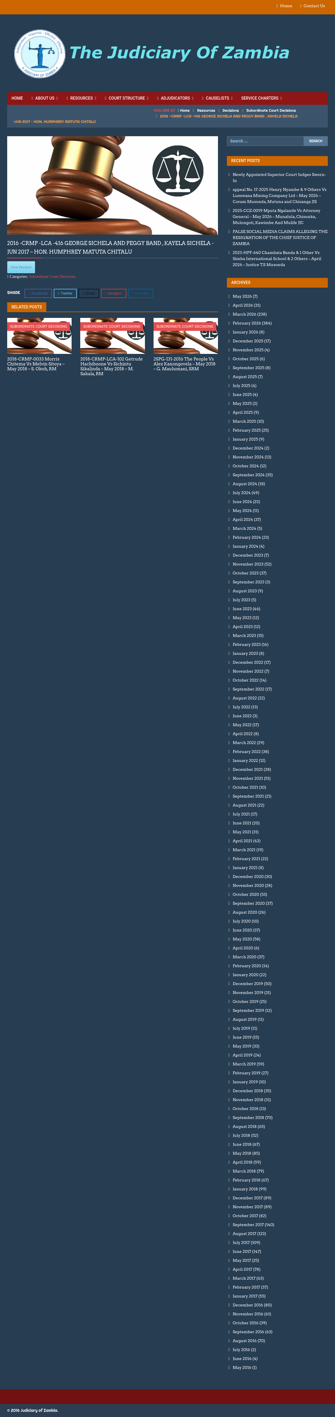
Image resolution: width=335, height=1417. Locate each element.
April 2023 (242, 626)
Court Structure (125, 98)
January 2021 (245, 867)
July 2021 (241, 814)
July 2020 (242, 921)
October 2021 (245, 787)
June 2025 (242, 394)
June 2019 (242, 1037)
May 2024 (242, 510)
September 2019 (248, 1010)
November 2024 (248, 457)
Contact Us (314, 5)
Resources (79, 98)
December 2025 (248, 341)
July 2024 (241, 492)
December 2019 (248, 983)
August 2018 (244, 1126)
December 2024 (248, 448)
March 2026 (244, 314)
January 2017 (245, 1296)
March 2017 (244, 1278)
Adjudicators (173, 98)
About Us (43, 98)
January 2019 (245, 1082)
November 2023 (248, 564)
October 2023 (246, 573)
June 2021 (242, 823)
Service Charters (259, 98)
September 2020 (249, 903)
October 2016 (245, 1323)
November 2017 (248, 1206)
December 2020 (248, 876)
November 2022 (248, 671)
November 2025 (248, 350)
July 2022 (241, 707)
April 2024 (243, 519)
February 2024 (247, 537)
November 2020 (248, 885)
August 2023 (245, 591)
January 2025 (245, 439)
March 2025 (244, 421)
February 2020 (247, 965)
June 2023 (242, 608)
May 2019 (242, 1046)
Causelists (215, 98)
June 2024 (242, 501)
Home (286, 5)
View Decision (21, 267)
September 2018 (248, 1117)
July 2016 (241, 1349)
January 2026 (245, 332)
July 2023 (241, 599)
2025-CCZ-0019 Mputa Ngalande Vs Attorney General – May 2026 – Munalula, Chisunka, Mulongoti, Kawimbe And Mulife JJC (276, 216)
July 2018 (241, 1135)
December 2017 (248, 1198)
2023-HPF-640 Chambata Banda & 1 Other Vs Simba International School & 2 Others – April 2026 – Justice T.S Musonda (277, 258)
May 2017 (242, 1260)
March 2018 (244, 1171)
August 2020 (245, 912)
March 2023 (244, 635)
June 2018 (242, 1144)
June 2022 (242, 716)
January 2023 (245, 653)
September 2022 (248, 689)
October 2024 (246, 466)
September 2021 (248, 796)
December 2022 (248, 662)
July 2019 (241, 1028)
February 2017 (246, 1287)
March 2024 (244, 528)
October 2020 (246, 894)
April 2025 (243, 412)
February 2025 (247, 430)
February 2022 (247, 751)
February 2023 (247, 644)
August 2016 (244, 1340)
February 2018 (247, 1180)
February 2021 (246, 858)
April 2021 (242, 841)
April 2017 (242, 1269)
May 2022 (242, 724)
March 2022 (244, 742)
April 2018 (242, 1162)
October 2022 (246, 680)
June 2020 (242, 930)
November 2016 (248, 1314)
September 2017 (248, 1224)
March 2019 (244, 1064)
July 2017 (241, 1242)
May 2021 (242, 832)
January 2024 (245, 546)
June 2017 (242, 1251)
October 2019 (246, 1001)
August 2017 (244, 1233)
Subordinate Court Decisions (271, 110)
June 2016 (242, 1358)
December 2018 (248, 1090)
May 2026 (242, 296)
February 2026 (247, 323)
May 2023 (242, 617)
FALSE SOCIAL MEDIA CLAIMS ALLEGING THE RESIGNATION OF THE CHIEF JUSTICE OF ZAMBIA (280, 237)
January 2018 (245, 1189)
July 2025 (241, 385)
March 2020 (244, 957)
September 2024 (249, 475)
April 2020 (243, 948)
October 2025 (246, 358)
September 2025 (248, 367)
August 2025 (245, 376)
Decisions (231, 110)
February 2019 (247, 1073)
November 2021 (248, 778)
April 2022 (242, 733)
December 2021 (248, 769)
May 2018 (242, 1153)
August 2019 (244, 1019)
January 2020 (245, 974)
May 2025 (242, 403)
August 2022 (245, 698)
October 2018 (246, 1108)
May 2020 (242, 939)
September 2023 (248, 582)
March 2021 (244, 849)
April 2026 (243, 305)
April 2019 (242, 1055)
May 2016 (242, 1367)
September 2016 (248, 1331)
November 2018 (248, 1099)
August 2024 (245, 483)
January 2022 (245, 760)
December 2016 (248, 1305)
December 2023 (248, 555)
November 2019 (248, 992)
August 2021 (244, 805)
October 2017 (245, 1215)
